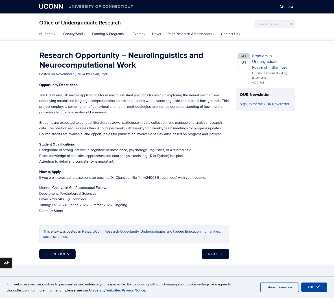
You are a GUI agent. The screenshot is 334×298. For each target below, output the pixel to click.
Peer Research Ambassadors (191, 34)
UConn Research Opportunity (116, 231)
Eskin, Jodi (99, 74)
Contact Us (230, 34)
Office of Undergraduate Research (80, 23)
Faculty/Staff (74, 34)
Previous (57, 254)
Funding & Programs (109, 34)
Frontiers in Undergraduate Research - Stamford (271, 62)
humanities (211, 231)
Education (193, 231)
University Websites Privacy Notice (117, 290)
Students (47, 34)
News (156, 34)
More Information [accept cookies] (279, 287)
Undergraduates (153, 231)
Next (215, 254)
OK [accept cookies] (314, 287)
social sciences (55, 236)
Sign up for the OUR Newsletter (264, 104)
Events (139, 34)
